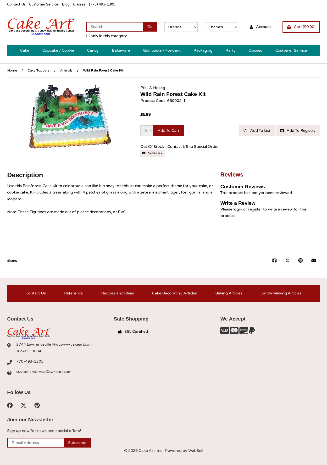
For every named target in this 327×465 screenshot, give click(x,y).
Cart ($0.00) (301, 26)
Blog (66, 4)
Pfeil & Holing (152, 87)
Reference (73, 293)
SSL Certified (133, 331)
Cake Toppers (39, 70)
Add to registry (298, 130)
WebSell (195, 450)
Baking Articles (228, 293)
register (255, 209)
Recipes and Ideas (117, 293)
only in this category (106, 35)
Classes (79, 4)
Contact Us (16, 4)
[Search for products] (114, 27)
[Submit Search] (150, 27)
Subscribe (77, 442)
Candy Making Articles (280, 293)
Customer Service (43, 4)
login (237, 209)
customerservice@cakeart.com (43, 371)
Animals (66, 70)
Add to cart (168, 130)
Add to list (257, 130)
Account (260, 26)
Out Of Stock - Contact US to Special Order (180, 146)
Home (12, 70)
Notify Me (152, 153)
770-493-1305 (30, 361)
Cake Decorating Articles (174, 293)
